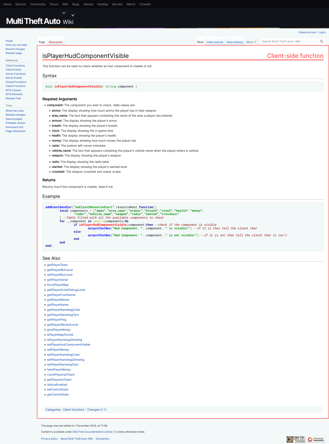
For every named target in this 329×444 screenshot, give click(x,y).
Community (38, 4)
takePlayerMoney (59, 369)
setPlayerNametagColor (63, 354)
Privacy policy (49, 438)
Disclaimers (102, 438)
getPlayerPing (56, 319)
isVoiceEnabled (57, 384)
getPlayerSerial (57, 279)
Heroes (88, 4)
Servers (117, 4)
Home (7, 4)
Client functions (73, 409)
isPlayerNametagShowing (64, 339)
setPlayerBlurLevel (59, 274)
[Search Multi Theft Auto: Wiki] (293, 41)
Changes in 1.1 (97, 409)
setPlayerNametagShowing (65, 359)
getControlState (58, 394)
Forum (54, 4)
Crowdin (145, 4)
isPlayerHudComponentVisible (78, 87)
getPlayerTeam (57, 264)
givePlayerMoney (59, 329)
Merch (131, 4)
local (64, 211)
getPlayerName (57, 304)
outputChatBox (99, 228)
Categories (53, 409)
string (111, 87)
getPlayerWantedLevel (62, 324)
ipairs (98, 221)
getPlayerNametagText (63, 314)
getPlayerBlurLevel (60, 270)
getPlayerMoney (58, 299)
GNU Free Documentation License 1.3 (94, 431)
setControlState (57, 389)
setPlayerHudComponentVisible (68, 344)
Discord (21, 4)
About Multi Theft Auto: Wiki (76, 438)
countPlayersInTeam (61, 374)
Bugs (75, 4)
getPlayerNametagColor (63, 309)
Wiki (65, 4)
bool (49, 87)
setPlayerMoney (58, 349)
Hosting (102, 4)
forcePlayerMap (58, 284)
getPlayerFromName (61, 294)
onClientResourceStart (94, 207)
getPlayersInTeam (59, 379)
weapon (121, 214)
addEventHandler (59, 207)
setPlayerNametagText (62, 364)
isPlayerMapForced (60, 334)
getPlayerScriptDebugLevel (66, 289)
